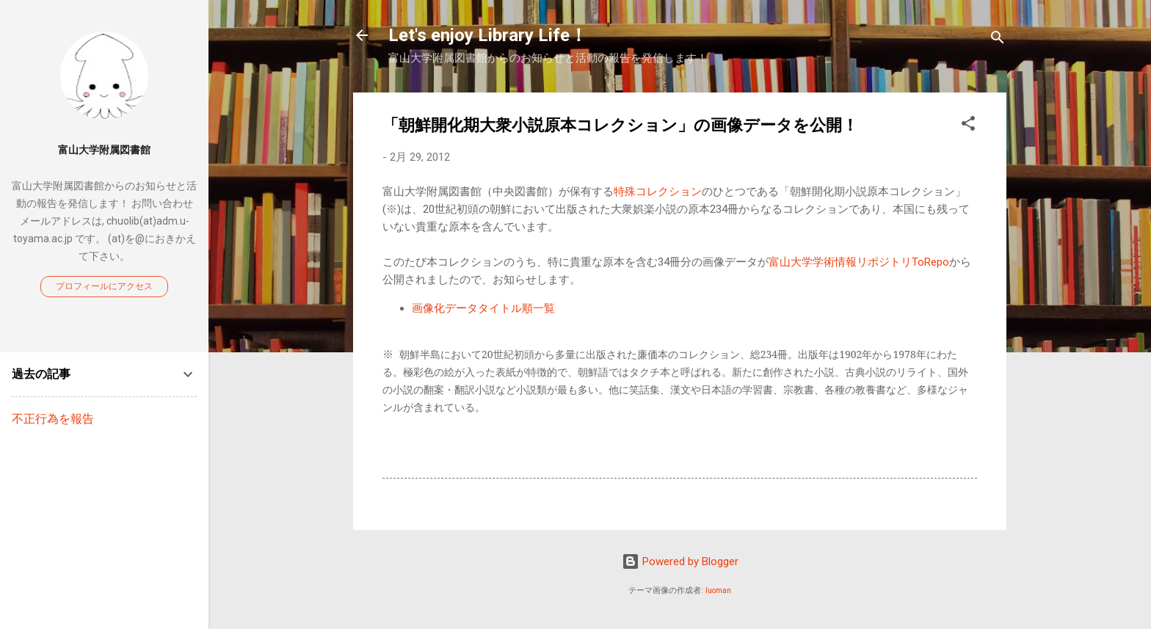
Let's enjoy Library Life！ (487, 35)
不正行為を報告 (53, 419)
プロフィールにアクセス (104, 286)
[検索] (997, 40)
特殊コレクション (658, 191)
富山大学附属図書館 (104, 150)
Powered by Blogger (680, 561)
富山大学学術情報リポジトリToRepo (859, 262)
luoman (718, 590)
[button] (968, 125)
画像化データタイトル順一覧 (483, 308)
